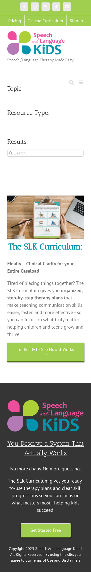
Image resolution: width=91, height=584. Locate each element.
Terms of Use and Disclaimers (56, 560)
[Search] (10, 153)
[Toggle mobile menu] (81, 82)
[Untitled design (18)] (45, 198)
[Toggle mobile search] (71, 82)
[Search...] (45, 153)
